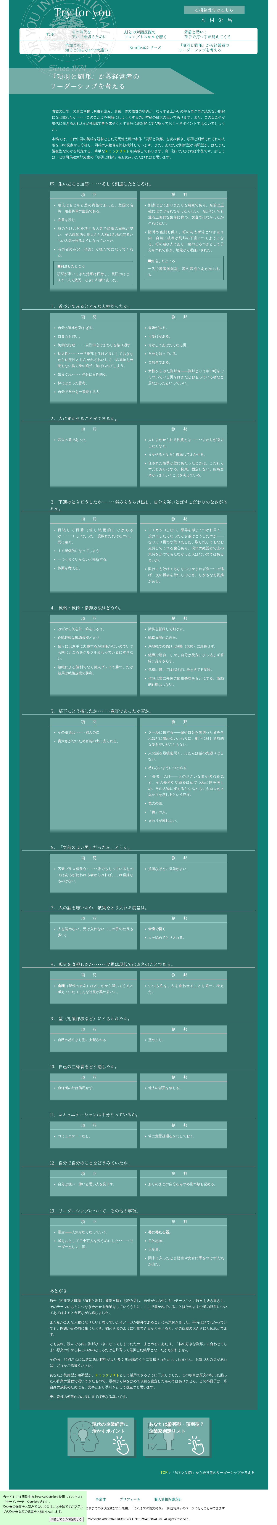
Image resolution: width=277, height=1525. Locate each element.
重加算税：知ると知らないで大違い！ (88, 47)
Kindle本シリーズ (145, 47)
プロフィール (130, 1499)
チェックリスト (117, 151)
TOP (50, 34)
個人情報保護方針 (168, 1499)
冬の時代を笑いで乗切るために (89, 34)
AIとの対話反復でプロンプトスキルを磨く (145, 34)
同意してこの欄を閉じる (66, 1519)
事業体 (100, 1499)
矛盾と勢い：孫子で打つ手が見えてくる (207, 34)
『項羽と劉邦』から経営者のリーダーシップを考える (204, 47)
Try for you (82, 11)
